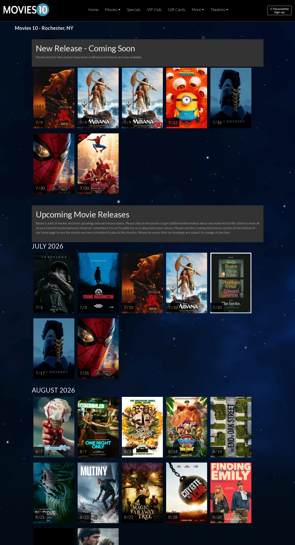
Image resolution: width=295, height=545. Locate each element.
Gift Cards (176, 9)
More (196, 9)
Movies (111, 9)
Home (93, 9)
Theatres (218, 9)
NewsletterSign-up (279, 10)
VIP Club (154, 9)
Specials (134, 9)
